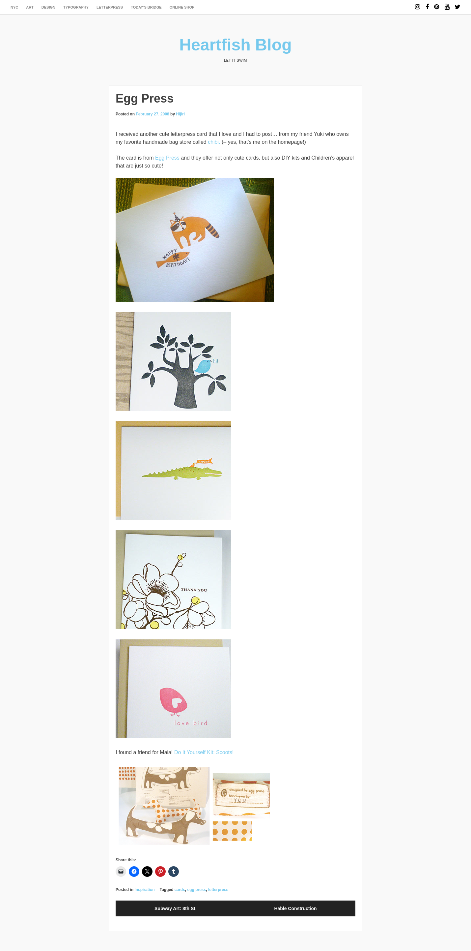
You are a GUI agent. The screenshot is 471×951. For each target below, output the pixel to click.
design (48, 7)
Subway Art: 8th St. (175, 908)
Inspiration (144, 889)
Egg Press (167, 158)
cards (180, 889)
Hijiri (180, 114)
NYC (14, 7)
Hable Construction (295, 908)
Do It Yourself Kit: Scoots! (204, 752)
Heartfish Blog (235, 45)
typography (76, 7)
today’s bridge (146, 7)
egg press (196, 889)
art (30, 7)
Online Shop (182, 7)
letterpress (110, 7)
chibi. (214, 142)
